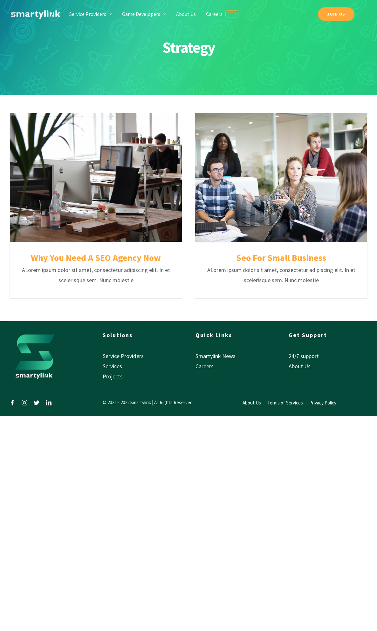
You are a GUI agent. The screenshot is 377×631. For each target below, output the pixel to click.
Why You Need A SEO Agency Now (96, 257)
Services (112, 366)
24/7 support (304, 356)
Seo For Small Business (281, 257)
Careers (204, 366)
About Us (300, 366)
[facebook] (12, 402)
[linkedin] (48, 402)
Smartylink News (215, 356)
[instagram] (24, 402)
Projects (113, 376)
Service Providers (123, 356)
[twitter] (36, 402)
